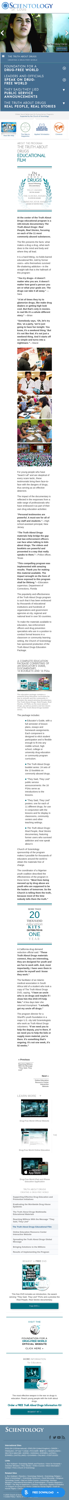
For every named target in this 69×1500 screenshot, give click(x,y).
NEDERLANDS (54, 1451)
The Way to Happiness (25, 129)
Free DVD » (34, 1305)
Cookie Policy (10, 1497)
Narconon (43, 1484)
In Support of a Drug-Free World (18, 1486)
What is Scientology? (13, 1478)
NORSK (26, 1453)
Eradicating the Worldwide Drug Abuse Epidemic (31, 1205)
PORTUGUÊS (52, 1455)
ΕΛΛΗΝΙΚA (32, 1455)
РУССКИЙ (34, 1451)
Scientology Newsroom (32, 1478)
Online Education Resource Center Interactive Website (30, 1233)
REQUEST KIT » (34, 1411)
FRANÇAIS (9, 1451)
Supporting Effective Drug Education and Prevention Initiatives (33, 1198)
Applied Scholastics (42, 128)
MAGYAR (17, 1453)
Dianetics (22, 1476)
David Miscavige (48, 1478)
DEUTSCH (9, 1453)
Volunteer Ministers (12, 1466)
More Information (52, 1466)
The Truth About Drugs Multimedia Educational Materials (29, 1213)
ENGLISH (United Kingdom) (39, 1448)
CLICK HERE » (34, 1348)
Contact (8, 1468)
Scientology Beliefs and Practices (31, 1464)
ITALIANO (42, 1455)
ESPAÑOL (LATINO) (48, 1453)
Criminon (59, 128)
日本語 (25, 1451)
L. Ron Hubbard (11, 1464)
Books (28, 1466)
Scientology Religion (53, 1476)
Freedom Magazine (54, 1482)
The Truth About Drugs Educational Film (32, 1227)
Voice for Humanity (53, 1464)
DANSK (54, 1448)
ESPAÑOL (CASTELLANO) (15, 1455)
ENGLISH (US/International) (16, 1448)
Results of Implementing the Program (31, 1252)
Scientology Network (35, 1476)
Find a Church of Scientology (24, 1468)
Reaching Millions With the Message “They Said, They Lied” (33, 1220)
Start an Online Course (30, 1480)
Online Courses (39, 1466)
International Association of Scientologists (29, 1482)
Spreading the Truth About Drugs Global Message (32, 1240)
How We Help (9, 136)
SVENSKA (34, 1453)
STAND (8, 1484)
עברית (18, 1451)
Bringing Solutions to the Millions (29, 1247)
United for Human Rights (41, 1486)
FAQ (23, 1466)
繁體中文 (43, 1451)
